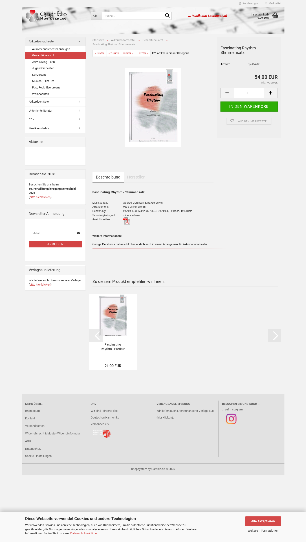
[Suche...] (96, 16)
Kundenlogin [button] (248, 3)
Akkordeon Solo (39, 101)
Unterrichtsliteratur (40, 110)
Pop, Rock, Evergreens (46, 87)
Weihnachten (40, 94)
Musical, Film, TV (43, 81)
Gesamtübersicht (43, 55)
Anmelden (55, 244)
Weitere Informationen (263, 530)
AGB (28, 441)
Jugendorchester (43, 68)
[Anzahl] (249, 93)
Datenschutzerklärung (84, 533)
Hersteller (136, 177)
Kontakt (30, 418)
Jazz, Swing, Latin (43, 62)
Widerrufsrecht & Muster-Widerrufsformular (53, 433)
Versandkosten (34, 425)
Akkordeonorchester (42, 41)
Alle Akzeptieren (263, 521)
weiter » (128, 53)
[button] (227, 93)
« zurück (113, 53)
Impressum (32, 410)
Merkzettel (273, 3)
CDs (31, 119)
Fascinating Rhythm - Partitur (113, 347)
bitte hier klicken (40, 197)
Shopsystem (139, 469)
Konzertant (39, 74)
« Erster (99, 53)
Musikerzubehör (39, 128)
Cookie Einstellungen (38, 456)
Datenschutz (33, 448)
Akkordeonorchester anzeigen (51, 49)
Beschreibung (108, 177)
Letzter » (142, 53)
